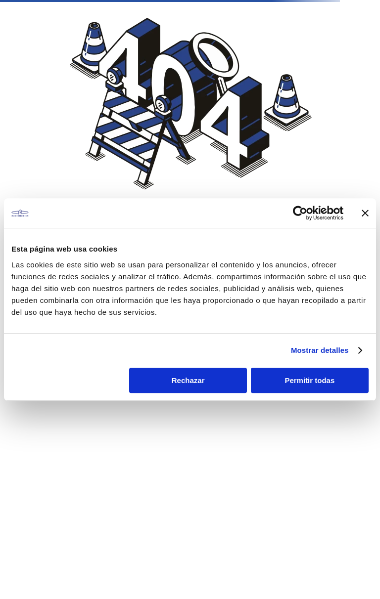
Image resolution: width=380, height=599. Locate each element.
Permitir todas (309, 380)
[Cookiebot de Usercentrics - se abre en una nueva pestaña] (300, 213)
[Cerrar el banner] (365, 213)
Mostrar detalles (320, 350)
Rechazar (188, 380)
